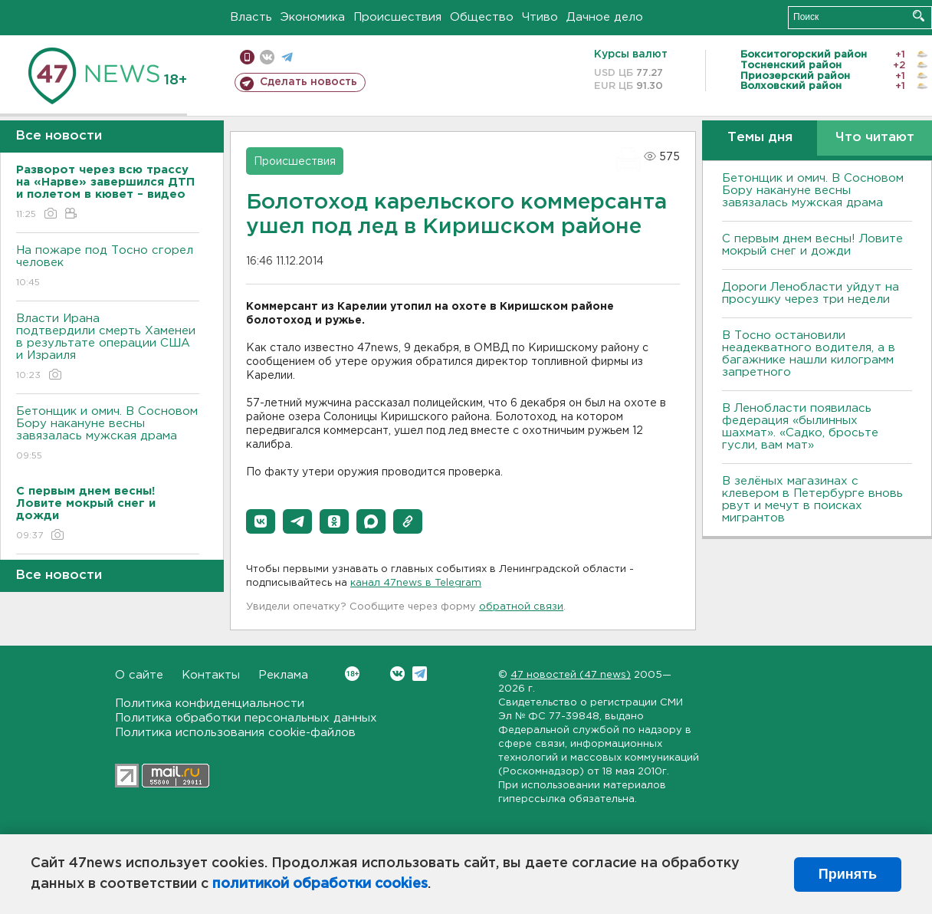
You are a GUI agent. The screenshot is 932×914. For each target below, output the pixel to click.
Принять (848, 874)
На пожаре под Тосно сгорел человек (107, 267)
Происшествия (397, 17)
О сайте (139, 675)
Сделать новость (308, 82)
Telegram (419, 673)
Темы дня (760, 137)
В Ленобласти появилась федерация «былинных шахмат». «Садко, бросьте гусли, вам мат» (800, 426)
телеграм (287, 57)
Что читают (874, 137)
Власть (251, 17)
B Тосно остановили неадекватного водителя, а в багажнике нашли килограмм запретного (808, 353)
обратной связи (521, 607)
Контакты (211, 675)
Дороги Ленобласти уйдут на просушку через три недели (810, 293)
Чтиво (540, 17)
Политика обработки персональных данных (246, 718)
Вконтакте (352, 673)
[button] (260, 521)
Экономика (313, 17)
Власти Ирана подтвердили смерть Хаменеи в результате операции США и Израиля (107, 348)
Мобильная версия (247, 57)
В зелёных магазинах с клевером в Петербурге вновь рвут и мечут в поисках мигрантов (812, 499)
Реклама (283, 675)
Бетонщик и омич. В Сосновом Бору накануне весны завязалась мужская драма (107, 434)
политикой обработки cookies (320, 884)
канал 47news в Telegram (415, 583)
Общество (482, 17)
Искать (918, 15)
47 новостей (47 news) (570, 675)
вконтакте (267, 57)
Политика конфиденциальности (209, 704)
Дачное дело (604, 17)
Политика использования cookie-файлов (235, 733)
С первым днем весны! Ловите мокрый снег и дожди (812, 245)
